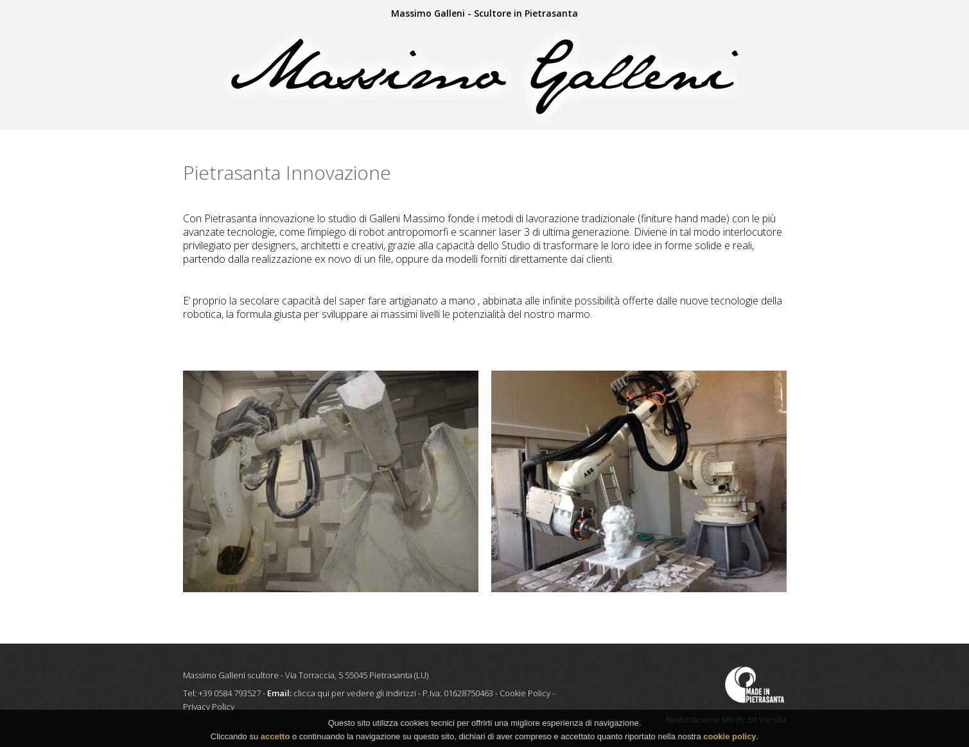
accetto (275, 738)
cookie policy (729, 738)
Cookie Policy (525, 693)
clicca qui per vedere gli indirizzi (354, 693)
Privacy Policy (208, 706)
